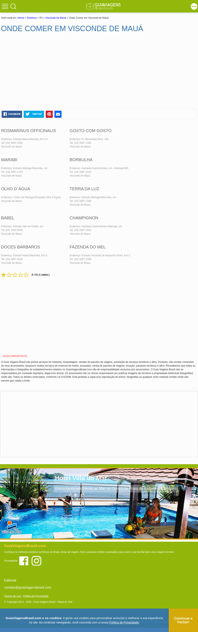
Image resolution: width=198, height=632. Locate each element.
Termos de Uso (12, 596)
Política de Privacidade (35, 596)
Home (20, 17)
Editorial (10, 580)
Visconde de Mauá (56, 17)
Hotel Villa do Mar (81, 478)
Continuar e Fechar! (183, 620)
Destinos (32, 17)
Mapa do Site (65, 601)
